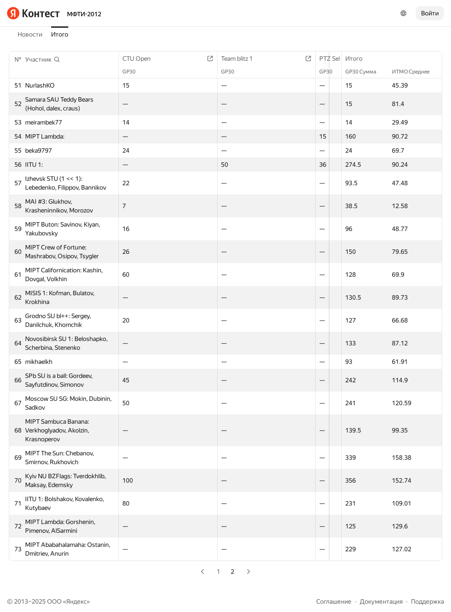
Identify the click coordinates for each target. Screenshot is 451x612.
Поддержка (427, 601)
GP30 (133, 71)
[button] (42, 59)
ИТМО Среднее (415, 71)
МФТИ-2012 (84, 14)
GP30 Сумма (365, 71)
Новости (30, 34)
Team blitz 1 (246, 58)
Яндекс (76, 601)
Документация (381, 601)
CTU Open (140, 58)
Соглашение (333, 601)
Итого (59, 34)
